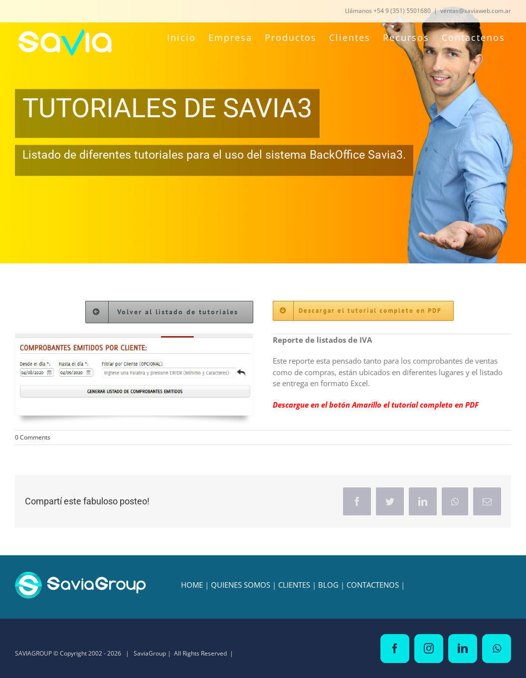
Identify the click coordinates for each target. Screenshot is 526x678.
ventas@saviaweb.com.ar (475, 10)
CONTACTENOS (373, 585)
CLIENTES (294, 585)
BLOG (328, 585)
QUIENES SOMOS (240, 585)
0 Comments (32, 437)
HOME (192, 585)
